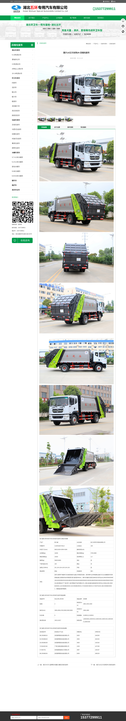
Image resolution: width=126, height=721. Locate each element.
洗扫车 (14, 87)
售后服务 (83, 127)
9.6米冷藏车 (16, 171)
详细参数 (44, 127)
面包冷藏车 (16, 166)
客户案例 (73, 18)
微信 (113, 1)
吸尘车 (14, 92)
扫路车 (14, 83)
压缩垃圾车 (16, 125)
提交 (66, 717)
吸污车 (14, 97)
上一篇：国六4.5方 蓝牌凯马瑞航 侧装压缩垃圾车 (52, 664)
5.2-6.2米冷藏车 (17, 162)
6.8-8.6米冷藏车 (17, 176)
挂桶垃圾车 (16, 134)
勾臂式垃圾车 (16, 129)
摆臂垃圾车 (16, 148)
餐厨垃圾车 (16, 143)
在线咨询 (25, 240)
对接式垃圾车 (16, 139)
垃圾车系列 (104, 43)
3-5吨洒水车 (16, 64)
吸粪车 (14, 101)
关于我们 (32, 18)
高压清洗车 (16, 111)
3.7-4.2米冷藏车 (17, 157)
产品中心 (45, 18)
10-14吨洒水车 (17, 73)
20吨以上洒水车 (17, 69)
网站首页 (17, 18)
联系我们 (106, 1)
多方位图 (57, 127)
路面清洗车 (16, 115)
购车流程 (87, 18)
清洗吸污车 (16, 106)
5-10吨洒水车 (16, 55)
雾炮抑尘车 (16, 59)
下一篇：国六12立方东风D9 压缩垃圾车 (103, 664)
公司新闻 (59, 18)
